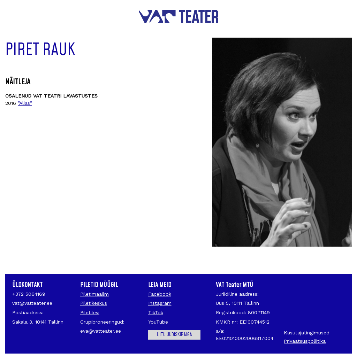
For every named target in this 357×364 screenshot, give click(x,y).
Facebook (159, 294)
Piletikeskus (93, 303)
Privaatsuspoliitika (305, 341)
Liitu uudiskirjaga (174, 334)
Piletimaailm (94, 294)
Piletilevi (89, 312)
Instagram (160, 303)
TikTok (155, 312)
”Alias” (25, 103)
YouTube (158, 322)
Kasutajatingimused (306, 332)
